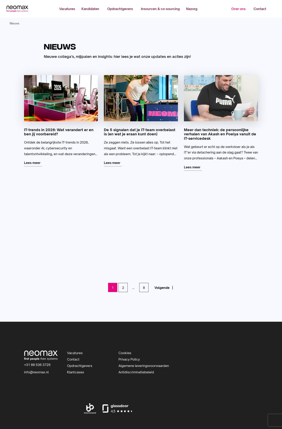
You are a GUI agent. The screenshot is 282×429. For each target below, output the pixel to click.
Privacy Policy (129, 359)
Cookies (124, 353)
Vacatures (67, 9)
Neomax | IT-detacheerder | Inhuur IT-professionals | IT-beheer (17, 9)
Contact (259, 9)
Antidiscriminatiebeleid (136, 372)
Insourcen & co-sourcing (160, 9)
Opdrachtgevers (120, 9)
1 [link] (112, 288)
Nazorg (191, 9)
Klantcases (75, 372)
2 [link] (123, 288)
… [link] (133, 288)
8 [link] (144, 288)
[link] (164, 287)
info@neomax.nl (36, 372)
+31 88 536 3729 (37, 365)
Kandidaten (90, 9)
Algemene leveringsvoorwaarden (143, 366)
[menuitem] (67, 9)
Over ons (238, 9)
